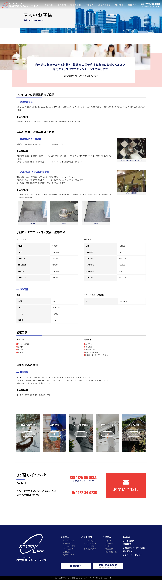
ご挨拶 (108, 540)
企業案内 (89, 4)
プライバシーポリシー (133, 555)
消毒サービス (68, 554)
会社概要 (109, 543)
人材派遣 (67, 552)
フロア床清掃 (89, 540)
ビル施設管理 (68, 540)
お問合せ (132, 4)
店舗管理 (67, 543)
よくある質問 (104, 4)
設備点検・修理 (90, 543)
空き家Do (127, 551)
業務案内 (62, 4)
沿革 (107, 546)
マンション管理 (69, 546)
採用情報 (119, 4)
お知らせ (49, 4)
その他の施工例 (90, 549)
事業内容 (109, 549)
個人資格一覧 (111, 552)
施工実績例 (75, 4)
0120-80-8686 (150, 4)
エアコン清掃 (89, 546)
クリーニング (68, 549)
